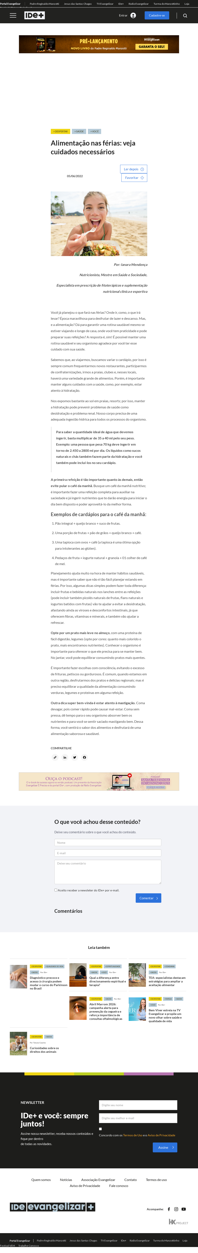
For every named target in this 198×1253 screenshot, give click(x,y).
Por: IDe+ (43, 972)
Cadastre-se (157, 15)
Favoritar (131, 178)
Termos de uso (156, 1180)
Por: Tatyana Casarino (38, 1043)
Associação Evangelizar (98, 1180)
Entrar (123, 15)
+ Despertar (60, 131)
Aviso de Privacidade (161, 1135)
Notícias (66, 1180)
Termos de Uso (133, 1135)
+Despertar (36, 966)
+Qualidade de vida (54, 966)
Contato (130, 1180)
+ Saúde (79, 131)
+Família (168, 999)
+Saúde (34, 972)
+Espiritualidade (112, 966)
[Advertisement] (99, 96)
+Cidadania (169, 966)
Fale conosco (118, 1186)
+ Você (94, 131)
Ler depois (131, 169)
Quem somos (41, 1180)
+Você (104, 972)
